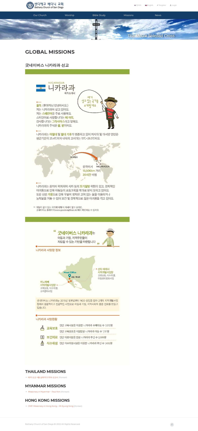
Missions (128, 15)
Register (162, 5)
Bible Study (99, 15)
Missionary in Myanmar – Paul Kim (44, 391)
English (149, 5)
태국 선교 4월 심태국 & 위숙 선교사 (43, 377)
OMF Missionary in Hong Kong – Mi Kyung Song (50, 406)
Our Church (40, 15)
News (158, 15)
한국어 (137, 5)
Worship (69, 15)
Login (174, 5)
